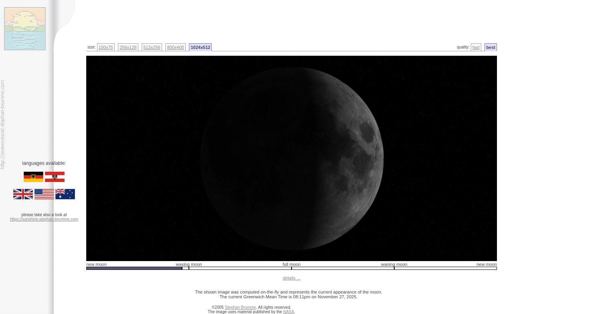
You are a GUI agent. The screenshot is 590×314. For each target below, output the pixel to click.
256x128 (128, 47)
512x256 (151, 47)
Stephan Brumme (240, 307)
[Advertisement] (188, 18)
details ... (291, 278)
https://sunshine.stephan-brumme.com (44, 219)
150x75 (106, 47)
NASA (288, 312)
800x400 (175, 47)
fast (476, 47)
